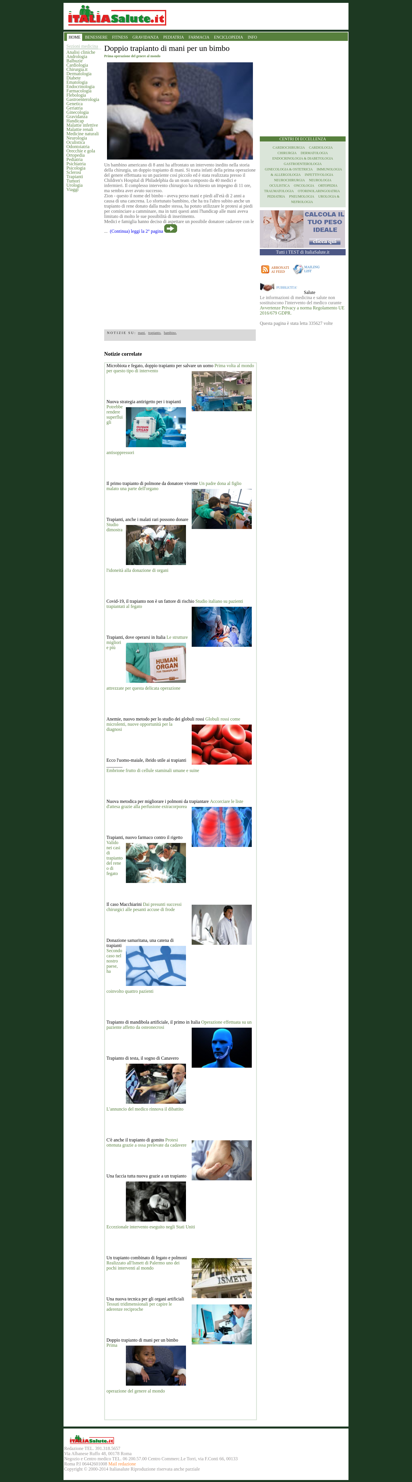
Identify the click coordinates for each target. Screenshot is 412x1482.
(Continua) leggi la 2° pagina (136, 231)
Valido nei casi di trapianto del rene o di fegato (114, 858)
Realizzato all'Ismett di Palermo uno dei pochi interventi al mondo (143, 1265)
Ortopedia (75, 155)
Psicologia (76, 168)
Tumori (73, 180)
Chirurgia (287, 153)
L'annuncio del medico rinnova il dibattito (144, 1109)
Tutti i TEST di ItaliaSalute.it (303, 252)
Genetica (74, 103)
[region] (180, 279)
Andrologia (76, 56)
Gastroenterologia (82, 99)
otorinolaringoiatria (319, 191)
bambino (170, 333)
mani (141, 333)
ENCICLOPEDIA (228, 37)
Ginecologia (77, 112)
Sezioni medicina (82, 46)
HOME (74, 37)
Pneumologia (301, 196)
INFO (252, 37)
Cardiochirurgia (289, 148)
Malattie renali (79, 129)
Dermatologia (79, 73)
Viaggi (72, 189)
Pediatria (74, 159)
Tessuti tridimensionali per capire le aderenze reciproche (139, 1307)
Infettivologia (319, 175)
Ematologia (77, 82)
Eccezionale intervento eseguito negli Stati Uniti (150, 1226)
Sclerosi (73, 172)
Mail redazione (122, 1463)
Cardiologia (77, 65)
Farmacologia (79, 90)
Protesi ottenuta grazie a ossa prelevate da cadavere (146, 1142)
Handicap (75, 120)
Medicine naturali (82, 133)
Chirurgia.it (77, 69)
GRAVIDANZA (145, 37)
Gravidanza (77, 116)
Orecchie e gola (80, 150)
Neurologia (76, 138)
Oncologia (304, 186)
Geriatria (74, 108)
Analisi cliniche (80, 52)
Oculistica (75, 142)
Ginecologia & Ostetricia (289, 169)
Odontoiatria (78, 146)
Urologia (74, 185)
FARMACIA (199, 37)
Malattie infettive (82, 125)
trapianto (154, 333)
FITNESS (120, 37)
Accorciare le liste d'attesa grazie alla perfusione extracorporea (174, 804)
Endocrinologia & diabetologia (302, 158)
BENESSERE (96, 37)
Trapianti (74, 176)
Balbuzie (74, 60)
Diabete (73, 77)
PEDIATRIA (173, 37)
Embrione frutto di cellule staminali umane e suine (152, 770)
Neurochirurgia (289, 180)
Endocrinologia (80, 86)
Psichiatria (76, 163)
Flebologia (76, 95)
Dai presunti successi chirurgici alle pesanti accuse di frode (144, 907)
